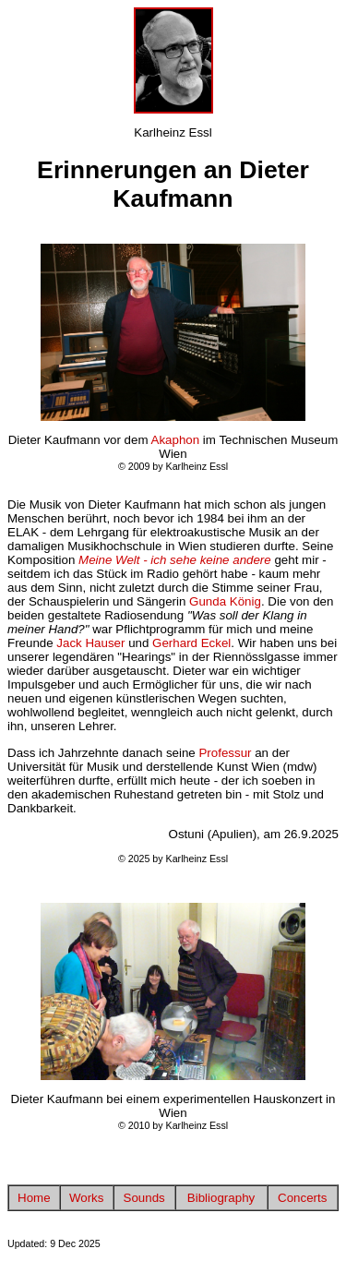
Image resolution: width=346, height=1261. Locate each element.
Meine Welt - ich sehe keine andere (174, 560)
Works (86, 1198)
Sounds (144, 1198)
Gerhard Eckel (191, 643)
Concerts (302, 1198)
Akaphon (175, 440)
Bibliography (221, 1198)
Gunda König (225, 601)
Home (34, 1198)
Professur (224, 753)
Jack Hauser (90, 643)
